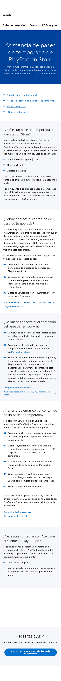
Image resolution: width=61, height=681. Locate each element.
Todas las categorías (14, 25)
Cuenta (34, 25)
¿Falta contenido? (16, 106)
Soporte (7, 14)
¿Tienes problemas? (17, 112)
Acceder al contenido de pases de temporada (31, 100)
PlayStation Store (20, 351)
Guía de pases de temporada (22, 95)
